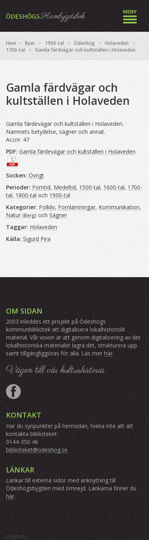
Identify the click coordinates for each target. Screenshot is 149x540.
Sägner (58, 215)
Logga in (15, 536)
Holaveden (117, 43)
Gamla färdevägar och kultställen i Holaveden (77, 151)
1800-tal (26, 195)
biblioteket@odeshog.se (37, 449)
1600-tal (113, 187)
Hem (11, 43)
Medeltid (65, 187)
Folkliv (47, 207)
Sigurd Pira (36, 239)
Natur (13, 215)
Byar (30, 43)
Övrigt (36, 175)
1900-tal (54, 43)
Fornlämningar (76, 207)
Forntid (41, 187)
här (108, 353)
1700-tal (15, 49)
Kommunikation (119, 207)
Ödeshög (84, 43)
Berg (29, 215)
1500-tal (89, 187)
